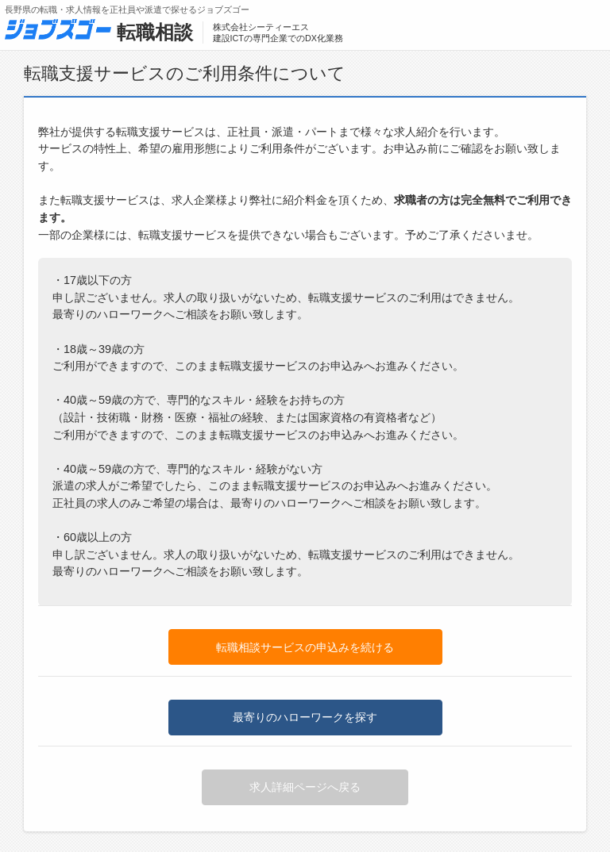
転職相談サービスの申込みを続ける (305, 647)
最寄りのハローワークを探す (305, 717)
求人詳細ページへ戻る (305, 787)
